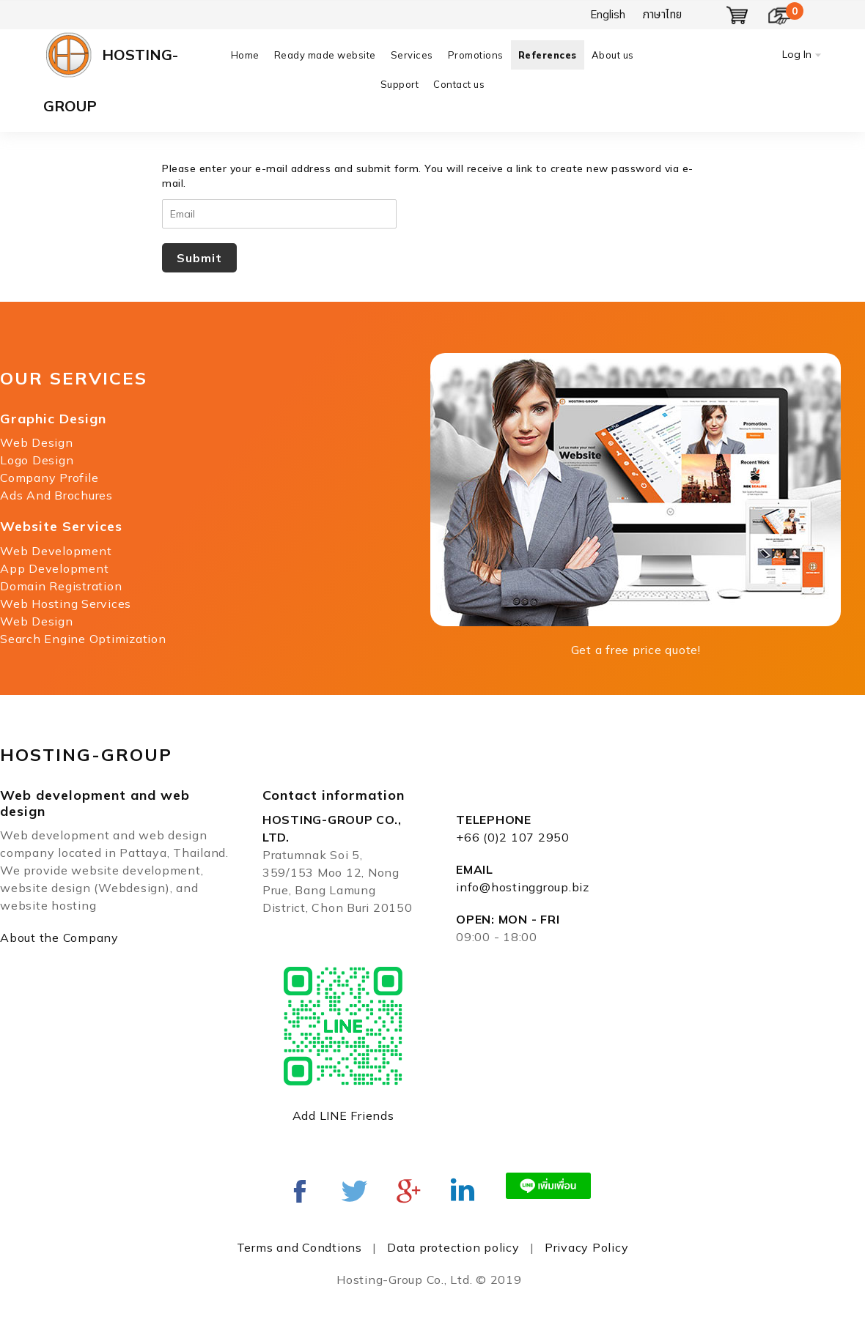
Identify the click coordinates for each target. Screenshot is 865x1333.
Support (399, 84)
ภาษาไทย (662, 14)
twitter (354, 1191)
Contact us (459, 84)
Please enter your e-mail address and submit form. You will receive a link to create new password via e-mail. (427, 176)
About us (613, 55)
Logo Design (36, 460)
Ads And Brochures (56, 495)
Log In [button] (796, 54)
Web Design (36, 442)
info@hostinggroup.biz (522, 887)
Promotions (476, 55)
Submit (199, 257)
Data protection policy (453, 1247)
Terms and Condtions (299, 1247)
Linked (462, 1191)
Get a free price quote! (636, 649)
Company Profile (49, 477)
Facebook (299, 1191)
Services (412, 55)
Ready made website (325, 55)
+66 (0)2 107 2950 (513, 837)
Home (245, 55)
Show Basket (737, 15)
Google (408, 1191)
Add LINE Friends (343, 1115)
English (607, 14)
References (547, 55)
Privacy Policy (587, 1247)
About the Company (59, 937)
